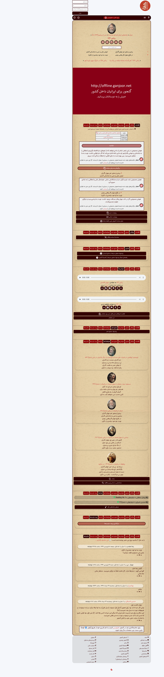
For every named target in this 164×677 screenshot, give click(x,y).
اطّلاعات (107, 125)
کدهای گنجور (94, 638)
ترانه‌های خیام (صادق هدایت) (88, 35)
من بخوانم (82, 318)
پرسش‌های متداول (60, 640)
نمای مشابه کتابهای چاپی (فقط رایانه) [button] (82, 221)
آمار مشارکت (62, 651)
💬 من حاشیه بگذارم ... (74, 540)
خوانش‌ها (91, 125)
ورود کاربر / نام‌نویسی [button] (82, 17)
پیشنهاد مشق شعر (82, 331)
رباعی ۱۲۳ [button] (90, 282)
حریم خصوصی (62, 662)
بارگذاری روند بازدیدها (82, 523)
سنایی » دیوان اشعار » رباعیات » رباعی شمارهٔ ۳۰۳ (82, 437)
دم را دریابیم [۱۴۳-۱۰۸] (69, 35)
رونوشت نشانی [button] (82, 217)
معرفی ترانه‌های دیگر (82, 507)
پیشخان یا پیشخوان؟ (92, 659)
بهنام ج (101, 586)
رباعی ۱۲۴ (82, 38)
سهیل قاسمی (75, 282)
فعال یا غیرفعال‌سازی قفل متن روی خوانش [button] (82, 314)
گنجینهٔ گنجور (94, 648)
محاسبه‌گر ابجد (94, 651)
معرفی (64, 638)
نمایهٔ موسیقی (114, 648)
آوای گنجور (95, 654)
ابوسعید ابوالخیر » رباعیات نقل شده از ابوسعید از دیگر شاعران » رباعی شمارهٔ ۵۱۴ (82, 357)
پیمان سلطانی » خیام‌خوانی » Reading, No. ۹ (101, 497)
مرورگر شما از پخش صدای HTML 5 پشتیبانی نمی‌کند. (82, 277)
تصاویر (97, 125)
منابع (64, 657)
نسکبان (96, 662)
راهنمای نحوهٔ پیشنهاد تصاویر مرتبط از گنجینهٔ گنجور (82, 257)
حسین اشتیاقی (101, 601)
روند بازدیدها (64, 125)
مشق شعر (85, 125)
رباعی (78, 135)
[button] (119, 18)
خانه (117, 638)
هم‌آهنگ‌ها (77, 125)
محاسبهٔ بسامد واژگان (82, 237)
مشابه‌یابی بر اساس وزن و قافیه (82, 483)
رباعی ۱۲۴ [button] (89, 304)
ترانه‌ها (71, 125)
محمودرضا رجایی (78, 137)
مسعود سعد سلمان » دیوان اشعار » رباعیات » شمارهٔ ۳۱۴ (82, 384)
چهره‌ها (64, 643)
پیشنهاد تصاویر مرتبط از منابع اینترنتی (82, 253)
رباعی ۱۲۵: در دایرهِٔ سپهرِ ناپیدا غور (66, 60)
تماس (64, 659)
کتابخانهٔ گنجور (94, 646)
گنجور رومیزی (94, 640)
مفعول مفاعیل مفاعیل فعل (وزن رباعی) (80, 133)
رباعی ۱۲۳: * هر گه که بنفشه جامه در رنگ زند (95, 60)
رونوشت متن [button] (82, 213)
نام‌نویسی (87, 627)
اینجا (77, 285)
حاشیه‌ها (56, 125)
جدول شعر (115, 643)
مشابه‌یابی (115, 654)
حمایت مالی (62, 646)
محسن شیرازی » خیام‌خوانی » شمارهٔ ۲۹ (103, 502)
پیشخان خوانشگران (93, 657)
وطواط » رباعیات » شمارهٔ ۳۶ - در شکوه (82, 464)
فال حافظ (115, 646)
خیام (101, 35)
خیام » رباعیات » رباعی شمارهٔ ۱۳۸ (82, 411)
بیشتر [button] (82, 479)
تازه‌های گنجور (114, 657)
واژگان (102, 125)
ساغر (97, 643)
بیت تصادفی (115, 640)
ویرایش (75, 163)
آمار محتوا (63, 648)
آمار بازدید (63, 654)
